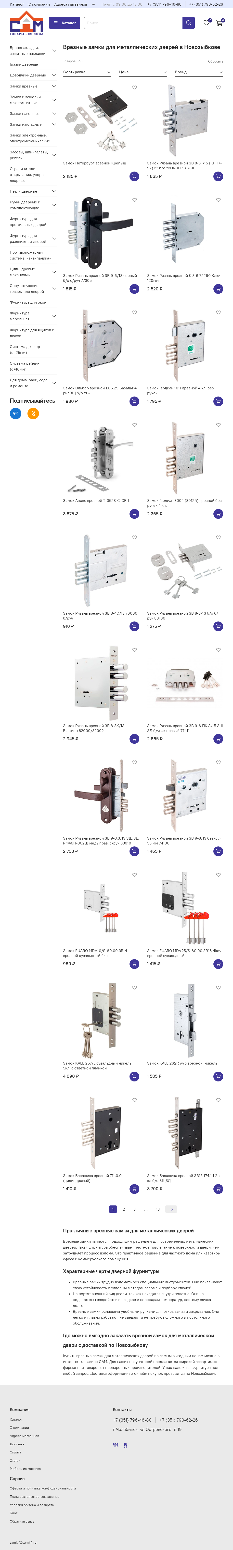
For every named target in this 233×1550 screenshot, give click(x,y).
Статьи (15, 1460)
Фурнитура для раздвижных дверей (28, 238)
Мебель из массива (25, 1468)
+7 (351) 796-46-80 (164, 4)
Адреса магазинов (70, 4)
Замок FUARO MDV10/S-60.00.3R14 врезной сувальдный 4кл (95, 953)
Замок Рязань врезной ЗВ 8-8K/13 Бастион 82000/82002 (93, 728)
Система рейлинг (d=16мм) (25, 366)
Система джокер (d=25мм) (25, 349)
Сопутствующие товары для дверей (27, 288)
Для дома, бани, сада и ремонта (28, 382)
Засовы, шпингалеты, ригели (29, 154)
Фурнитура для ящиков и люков (32, 332)
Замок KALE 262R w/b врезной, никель (182, 1063)
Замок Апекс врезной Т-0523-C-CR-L (96, 500)
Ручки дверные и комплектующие (25, 204)
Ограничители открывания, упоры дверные (27, 174)
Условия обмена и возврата (32, 1505)
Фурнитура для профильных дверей (28, 221)
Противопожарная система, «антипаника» (30, 255)
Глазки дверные (24, 64)
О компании (39, 4)
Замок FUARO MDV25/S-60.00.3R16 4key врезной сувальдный (184, 953)
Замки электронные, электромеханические (30, 138)
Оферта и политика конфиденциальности (43, 1488)
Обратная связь (22, 1521)
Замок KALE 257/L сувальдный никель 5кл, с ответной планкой (97, 1065)
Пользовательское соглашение (35, 1496)
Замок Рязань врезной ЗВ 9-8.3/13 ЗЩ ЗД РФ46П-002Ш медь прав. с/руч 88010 (101, 840)
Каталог (17, 4)
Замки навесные (24, 113)
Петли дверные (23, 191)
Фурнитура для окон (28, 302)
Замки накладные (26, 124)
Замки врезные (24, 86)
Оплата (15, 1452)
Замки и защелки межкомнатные (25, 99)
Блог (13, 1513)
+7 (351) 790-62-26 (206, 4)
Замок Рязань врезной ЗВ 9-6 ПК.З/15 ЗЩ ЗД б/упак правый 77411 (185, 728)
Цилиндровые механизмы (22, 271)
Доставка (17, 1444)
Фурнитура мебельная (19, 315)
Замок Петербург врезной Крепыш (94, 163)
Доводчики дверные (28, 75)
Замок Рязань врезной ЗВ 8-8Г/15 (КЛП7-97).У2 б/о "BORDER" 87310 (184, 165)
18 (158, 1209)
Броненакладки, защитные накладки (27, 50)
